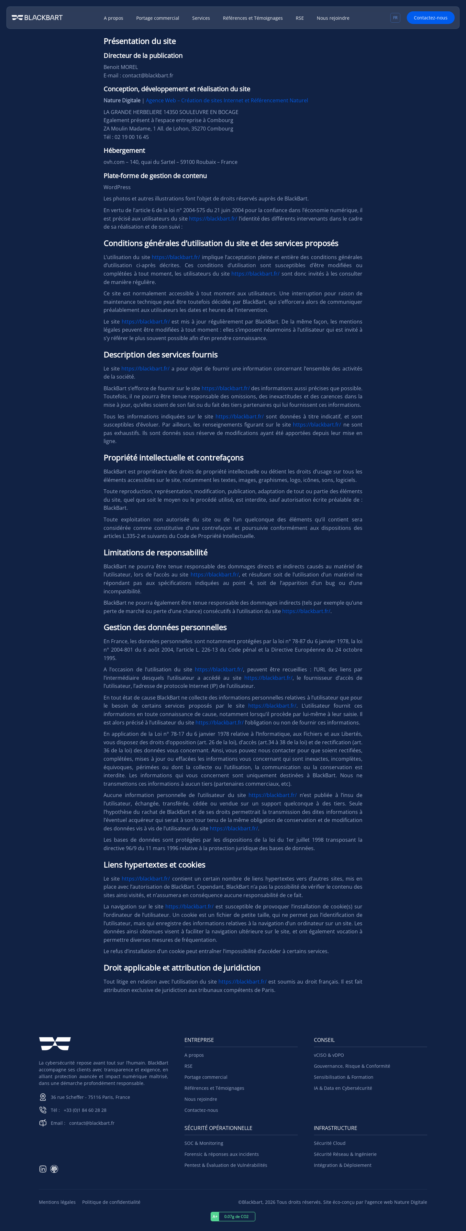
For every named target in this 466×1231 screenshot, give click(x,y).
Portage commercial (157, 18)
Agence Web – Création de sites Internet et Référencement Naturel (227, 100)
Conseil (324, 1039)
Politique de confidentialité (111, 1202)
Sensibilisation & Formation (343, 1077)
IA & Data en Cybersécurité (343, 1088)
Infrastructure (335, 1128)
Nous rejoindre (333, 18)
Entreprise (199, 1039)
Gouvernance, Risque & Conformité (352, 1066)
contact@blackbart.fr (92, 1123)
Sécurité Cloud (330, 1143)
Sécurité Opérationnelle (218, 1128)
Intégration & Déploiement (343, 1165)
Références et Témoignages (253, 18)
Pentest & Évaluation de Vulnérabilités (225, 1165)
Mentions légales (57, 1202)
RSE (300, 18)
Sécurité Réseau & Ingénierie (345, 1154)
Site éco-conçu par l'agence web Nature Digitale (375, 1202)
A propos (113, 18)
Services (201, 18)
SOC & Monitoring (203, 1143)
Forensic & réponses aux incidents (221, 1154)
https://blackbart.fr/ (213, 218)
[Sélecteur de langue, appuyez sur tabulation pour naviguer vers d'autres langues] (395, 18)
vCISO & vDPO (329, 1055)
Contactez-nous (431, 18)
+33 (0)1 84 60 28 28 (85, 1110)
